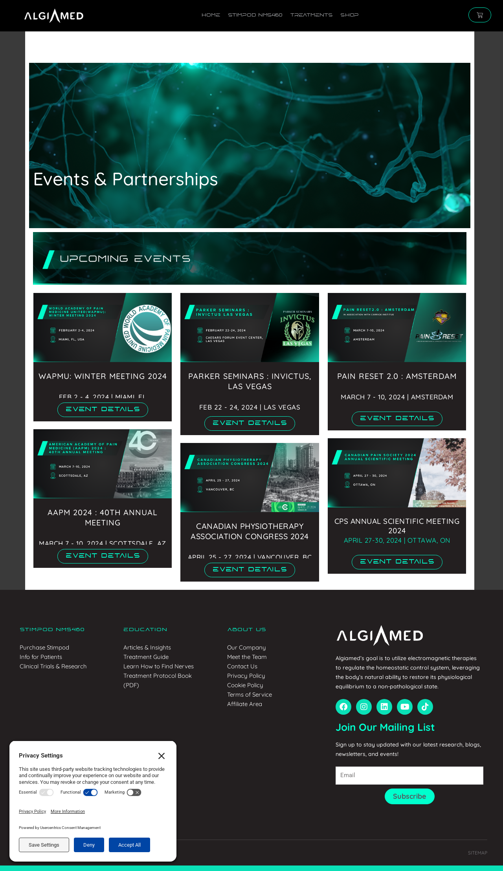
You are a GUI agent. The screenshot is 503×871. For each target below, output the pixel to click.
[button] (102, 410)
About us (246, 630)
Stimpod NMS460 (255, 15)
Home (211, 15)
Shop (349, 15)
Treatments (311, 15)
